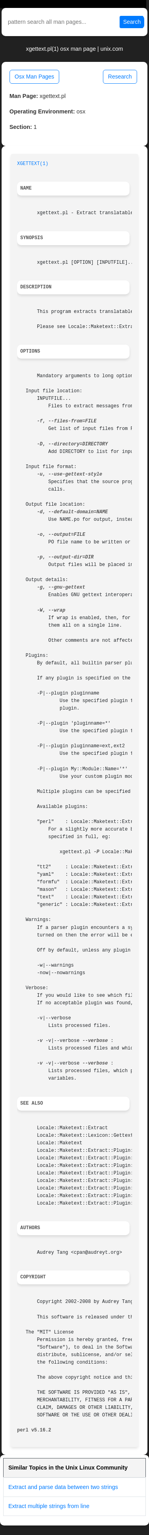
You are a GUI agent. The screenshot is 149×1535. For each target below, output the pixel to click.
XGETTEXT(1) (32, 164)
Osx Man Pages (34, 76)
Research (120, 76)
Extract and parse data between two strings (63, 1487)
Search (132, 22)
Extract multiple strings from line (48, 1506)
